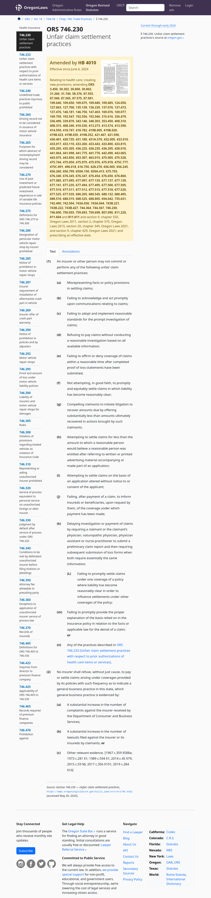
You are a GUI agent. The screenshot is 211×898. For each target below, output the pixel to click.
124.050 (120, 103)
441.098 (68, 153)
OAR (169, 862)
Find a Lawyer (133, 832)
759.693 (81, 212)
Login (189, 5)
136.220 (94, 107)
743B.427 (71, 208)
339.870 (68, 121)
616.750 (83, 167)
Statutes (172, 844)
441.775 (81, 153)
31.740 (66, 94)
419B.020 (110, 130)
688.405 (120, 194)
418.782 (81, 130)
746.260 (30, 124)
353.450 (107, 121)
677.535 (68, 194)
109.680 (94, 103)
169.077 (120, 112)
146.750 (81, 112)
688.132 (107, 194)
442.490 (107, 153)
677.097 (81, 180)
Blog (126, 838)
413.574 (107, 126)
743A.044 (97, 203)
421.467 (100, 135)
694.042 (107, 199)
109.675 (81, 103)
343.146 (81, 121)
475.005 (107, 158)
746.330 (30, 530)
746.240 (30, 99)
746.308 (30, 444)
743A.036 (82, 203)
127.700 (68, 107)
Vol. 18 (38, 19)
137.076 (107, 107)
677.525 (55, 194)
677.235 (68, 185)
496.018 (70, 167)
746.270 (30, 189)
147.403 (94, 112)
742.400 (55, 203)
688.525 (81, 199)
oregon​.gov (174, 37)
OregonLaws (36, 7)
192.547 (68, 116)
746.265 (30, 154)
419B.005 (95, 130)
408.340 (68, 126)
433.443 (94, 144)
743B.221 (112, 203)
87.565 (66, 98)
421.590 (113, 135)
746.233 (30, 69)
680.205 (81, 194)
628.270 (96, 167)
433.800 (107, 144)
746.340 (30, 560)
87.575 (77, 98)
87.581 (88, 98)
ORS (27, 19)
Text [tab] (53, 251)
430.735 (68, 139)
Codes (170, 832)
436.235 (94, 148)
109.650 (68, 103)
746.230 (111, 208)
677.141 (55, 185)
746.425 (28, 693)
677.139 (120, 180)
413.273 (94, 126)
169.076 (107, 112)
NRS (169, 850)
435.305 (68, 148)
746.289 (29, 316)
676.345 (68, 176)
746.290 (28, 338)
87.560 (54, 98)
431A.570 (95, 139)
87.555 (88, 94)
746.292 (27, 358)
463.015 (94, 158)
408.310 (120, 121)
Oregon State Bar (80, 831)
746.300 (29, 403)
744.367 (98, 208)
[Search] (145, 7)
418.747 (68, 130)
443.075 (55, 158)
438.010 (120, 148)
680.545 (94, 194)
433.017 (55, 144)
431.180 (81, 139)
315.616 (107, 116)
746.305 (25, 423)
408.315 (55, 126)
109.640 (55, 103)
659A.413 (97, 171)
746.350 (29, 586)
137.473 (120, 107)
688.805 (94, 199)
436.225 (81, 148)
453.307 (81, 158)
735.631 (120, 199)
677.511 (68, 189)
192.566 (94, 116)
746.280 (29, 240)
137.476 (55, 112)
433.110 (68, 144)
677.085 (55, 180)
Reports (128, 863)
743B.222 (56, 208)
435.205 (55, 148)
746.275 (28, 217)
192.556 (81, 116)
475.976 (94, 162)
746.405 (28, 649)
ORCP (121, 5)
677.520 (120, 189)
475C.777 (121, 162)
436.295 (107, 148)
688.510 (55, 199)
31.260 (54, 94)
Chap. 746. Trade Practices (75, 19)
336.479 (120, 116)
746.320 (30, 500)
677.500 (107, 185)
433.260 (81, 144)
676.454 (94, 176)
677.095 (68, 180)
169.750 (55, 116)
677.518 (107, 189)
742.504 (68, 203)
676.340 (55, 176)
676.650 (107, 176)
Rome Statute (176, 874)
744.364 (85, 208)
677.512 (81, 189)
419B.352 (86, 135)
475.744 (55, 162)
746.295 (30, 377)
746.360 (30, 610)
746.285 (27, 266)
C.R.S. (170, 838)
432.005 (109, 139)
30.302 (64, 89)
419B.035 (71, 135)
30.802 (86, 89)
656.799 (68, 171)
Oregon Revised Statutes (98, 7)
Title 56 (50, 19)
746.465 (30, 714)
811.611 (73, 217)
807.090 (107, 212)
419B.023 (56, 135)
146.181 (68, 112)
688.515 (68, 199)
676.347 (81, 176)
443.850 (68, 158)
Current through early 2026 (158, 25)
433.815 (120, 144)
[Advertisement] (166, 72)
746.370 (26, 632)
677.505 (120, 185)
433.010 (122, 139)
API (125, 850)
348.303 (94, 121)
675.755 (111, 171)
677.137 (107, 180)
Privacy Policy (132, 879)
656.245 (122, 167)
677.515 (94, 189)
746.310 (30, 472)
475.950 (68, 162)
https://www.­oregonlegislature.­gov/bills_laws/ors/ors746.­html (90, 791)
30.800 (75, 89)
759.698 (94, 212)
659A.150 (82, 171)
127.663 (55, 107)
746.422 (30, 671)
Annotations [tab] (74, 251)
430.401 (55, 139)
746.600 (55, 212)
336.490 (55, 121)
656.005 (109, 167)
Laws (170, 856)
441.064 (55, 153)
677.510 (55, 189)
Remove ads (175, 7)
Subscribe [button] (26, 851)
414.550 (55, 130)
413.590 (120, 126)
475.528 (120, 158)
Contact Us (130, 856)
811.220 (120, 212)
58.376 (77, 94)
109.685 (107, 103)
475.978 (107, 162)
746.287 (30, 292)
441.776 (94, 153)
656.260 (55, 171)
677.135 (94, 180)
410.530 (81, 126)
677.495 (94, 185)
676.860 (120, 176)
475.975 (81, 162)
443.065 (120, 153)
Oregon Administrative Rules (67, 7)
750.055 (68, 212)
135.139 (81, 107)
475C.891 (56, 167)
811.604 (55, 217)
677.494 (81, 185)
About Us (129, 844)
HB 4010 (87, 63)
